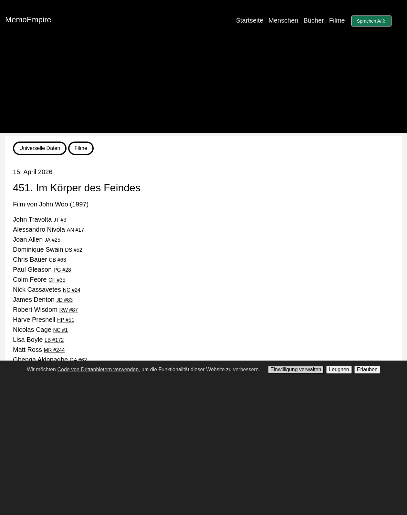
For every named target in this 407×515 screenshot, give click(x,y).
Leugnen (339, 369)
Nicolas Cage (40, 329)
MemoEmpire (28, 19)
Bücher (313, 20)
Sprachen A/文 (371, 21)
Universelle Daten (39, 148)
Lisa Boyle (38, 339)
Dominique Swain (47, 249)
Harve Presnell (43, 319)
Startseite (249, 20)
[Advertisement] (203, 88)
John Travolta (39, 219)
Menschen (283, 20)
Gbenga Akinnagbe (50, 359)
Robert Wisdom (45, 309)
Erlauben (367, 369)
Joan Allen (36, 239)
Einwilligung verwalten (295, 369)
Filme (337, 20)
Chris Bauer (39, 259)
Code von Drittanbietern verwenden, (98, 369)
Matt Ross (39, 349)
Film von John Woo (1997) (51, 204)
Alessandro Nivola (48, 229)
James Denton (43, 299)
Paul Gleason (42, 269)
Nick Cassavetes (46, 289)
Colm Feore (39, 279)
